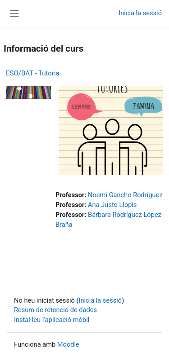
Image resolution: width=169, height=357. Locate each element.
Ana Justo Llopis (112, 205)
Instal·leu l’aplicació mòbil (51, 320)
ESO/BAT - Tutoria (32, 73)
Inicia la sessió (140, 13)
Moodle (68, 344)
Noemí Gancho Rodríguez (125, 195)
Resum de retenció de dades (55, 310)
